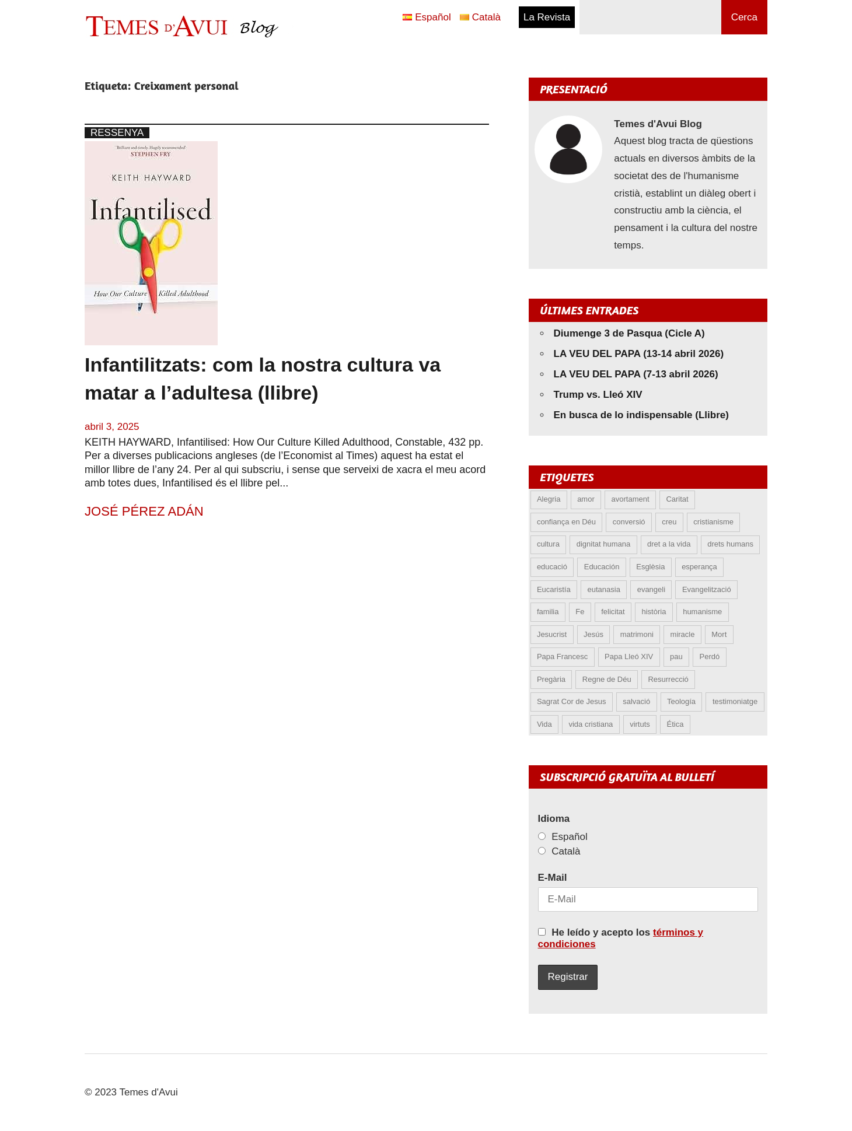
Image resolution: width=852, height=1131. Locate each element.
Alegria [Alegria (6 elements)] (548, 499)
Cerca (744, 17)
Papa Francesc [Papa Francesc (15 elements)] (562, 656)
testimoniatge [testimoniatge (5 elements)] (735, 701)
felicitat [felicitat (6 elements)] (612, 611)
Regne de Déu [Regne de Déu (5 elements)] (606, 679)
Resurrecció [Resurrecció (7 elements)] (668, 679)
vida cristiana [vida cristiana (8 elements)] (590, 724)
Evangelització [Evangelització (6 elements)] (706, 589)
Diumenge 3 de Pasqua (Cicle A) (629, 333)
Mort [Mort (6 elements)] (719, 634)
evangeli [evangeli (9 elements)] (651, 589)
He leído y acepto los (621, 938)
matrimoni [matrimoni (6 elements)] (637, 634)
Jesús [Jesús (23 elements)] (593, 634)
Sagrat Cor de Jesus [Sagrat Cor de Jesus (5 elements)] (571, 701)
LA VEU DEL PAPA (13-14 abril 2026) (639, 353)
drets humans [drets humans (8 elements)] (730, 544)
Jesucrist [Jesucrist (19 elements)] (552, 634)
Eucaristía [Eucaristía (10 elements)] (554, 589)
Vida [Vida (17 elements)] (544, 724)
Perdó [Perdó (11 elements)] (710, 656)
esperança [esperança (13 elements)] (699, 566)
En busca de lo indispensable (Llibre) (641, 415)
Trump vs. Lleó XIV (598, 394)
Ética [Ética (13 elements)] (675, 724)
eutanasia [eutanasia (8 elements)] (603, 589)
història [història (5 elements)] (653, 611)
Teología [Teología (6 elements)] (681, 701)
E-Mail (552, 877)
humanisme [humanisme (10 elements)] (702, 611)
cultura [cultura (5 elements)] (548, 544)
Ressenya (117, 132)
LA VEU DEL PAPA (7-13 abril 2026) (636, 374)
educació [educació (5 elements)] (552, 566)
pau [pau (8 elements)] (676, 656)
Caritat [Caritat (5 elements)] (677, 499)
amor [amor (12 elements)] (586, 499)
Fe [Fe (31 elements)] (579, 611)
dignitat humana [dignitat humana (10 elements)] (604, 544)
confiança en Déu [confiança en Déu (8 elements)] (566, 521)
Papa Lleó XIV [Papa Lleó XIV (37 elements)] (629, 656)
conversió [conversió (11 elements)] (629, 521)
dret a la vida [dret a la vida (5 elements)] (668, 544)
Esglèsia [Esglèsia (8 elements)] (650, 566)
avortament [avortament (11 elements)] (631, 499)
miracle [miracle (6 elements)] (683, 634)
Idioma (554, 818)
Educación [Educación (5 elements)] (602, 566)
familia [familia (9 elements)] (548, 611)
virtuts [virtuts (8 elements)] (640, 724)
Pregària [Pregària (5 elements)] (551, 679)
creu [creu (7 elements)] (669, 521)
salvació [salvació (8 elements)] (636, 701)
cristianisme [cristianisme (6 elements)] (713, 521)
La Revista (546, 17)
